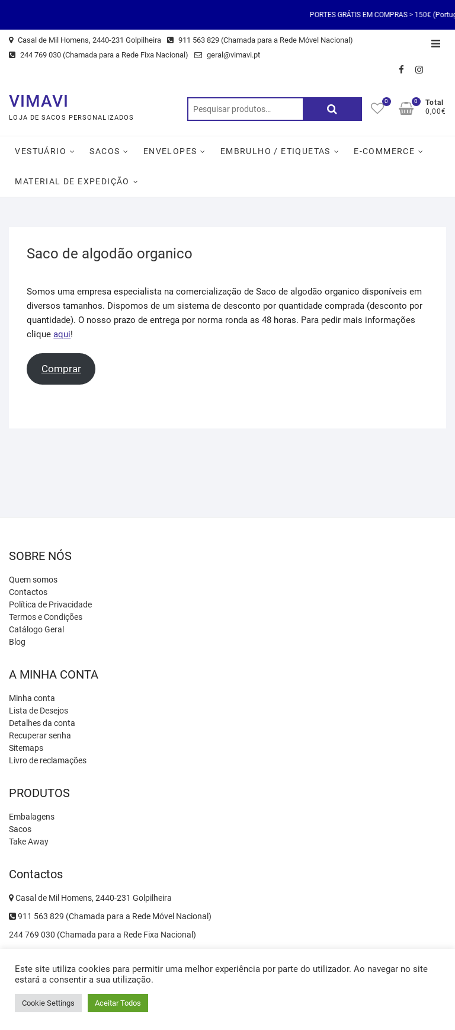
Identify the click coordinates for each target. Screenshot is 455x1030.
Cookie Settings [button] (48, 1003)
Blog (17, 642)
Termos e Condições (45, 617)
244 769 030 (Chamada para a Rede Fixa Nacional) (98, 54)
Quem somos (33, 579)
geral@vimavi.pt (227, 54)
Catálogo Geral (36, 629)
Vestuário (40, 151)
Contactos (28, 592)
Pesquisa (332, 109)
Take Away (29, 841)
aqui (62, 334)
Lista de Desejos (38, 710)
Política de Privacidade (50, 604)
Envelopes (170, 151)
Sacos (104, 151)
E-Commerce (384, 151)
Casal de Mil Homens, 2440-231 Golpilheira (85, 40)
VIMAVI (39, 101)
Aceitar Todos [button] (118, 1003)
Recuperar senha (40, 735)
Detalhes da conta (42, 723)
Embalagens (32, 816)
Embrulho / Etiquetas (275, 151)
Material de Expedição (72, 181)
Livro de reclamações (47, 760)
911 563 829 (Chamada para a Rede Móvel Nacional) (260, 40)
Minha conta (32, 698)
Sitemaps (26, 748)
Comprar (61, 369)
